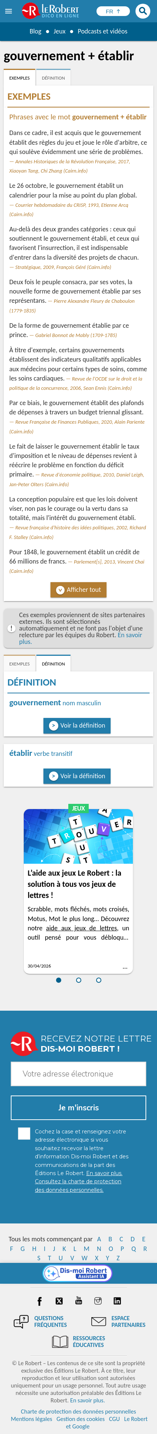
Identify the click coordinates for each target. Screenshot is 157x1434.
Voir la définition (82, 725)
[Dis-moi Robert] (78, 1273)
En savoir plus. (87, 1400)
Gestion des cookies (80, 1418)
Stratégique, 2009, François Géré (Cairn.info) (63, 267)
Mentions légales (31, 1418)
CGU (114, 1418)
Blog (35, 31)
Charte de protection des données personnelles (78, 1411)
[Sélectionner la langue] (113, 11)
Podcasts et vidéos (102, 31)
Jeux (59, 31)
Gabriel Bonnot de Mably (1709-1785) (76, 335)
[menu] (9, 11)
